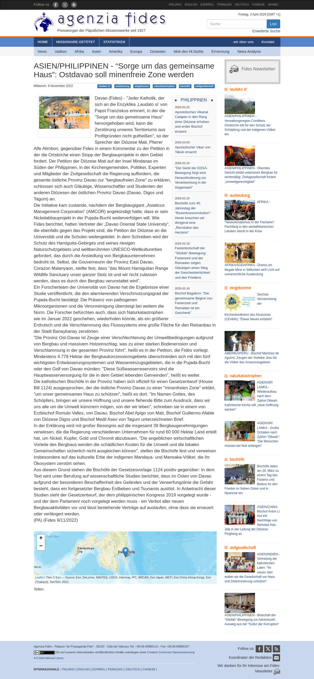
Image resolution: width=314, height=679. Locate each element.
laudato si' (104, 86)
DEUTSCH (242, 4)
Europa (136, 51)
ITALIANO (175, 4)
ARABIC (273, 4)
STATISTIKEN (114, 42)
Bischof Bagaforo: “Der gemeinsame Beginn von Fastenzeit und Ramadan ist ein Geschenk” (193, 303)
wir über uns (243, 42)
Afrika (79, 51)
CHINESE (258, 4)
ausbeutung (122, 86)
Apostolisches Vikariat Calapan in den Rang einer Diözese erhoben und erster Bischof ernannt (192, 121)
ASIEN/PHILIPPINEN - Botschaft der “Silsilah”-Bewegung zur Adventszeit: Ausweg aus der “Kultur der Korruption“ (252, 619)
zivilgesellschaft (204, 86)
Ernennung (220, 51)
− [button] (40, 546)
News (42, 51)
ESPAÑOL (207, 4)
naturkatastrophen (164, 86)
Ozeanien (158, 51)
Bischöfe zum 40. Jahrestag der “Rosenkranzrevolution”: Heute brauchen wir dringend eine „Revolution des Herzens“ (193, 217)
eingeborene (142, 86)
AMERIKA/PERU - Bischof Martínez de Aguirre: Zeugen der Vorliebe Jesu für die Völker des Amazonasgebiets (252, 357)
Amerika (115, 51)
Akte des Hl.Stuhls (188, 51)
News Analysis (249, 51)
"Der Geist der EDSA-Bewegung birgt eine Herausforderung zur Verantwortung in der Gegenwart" (191, 177)
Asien (96, 51)
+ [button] (40, 538)
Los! (273, 24)
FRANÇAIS (224, 4)
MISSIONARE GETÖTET (75, 42)
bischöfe (185, 86)
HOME (43, 42)
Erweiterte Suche (266, 31)
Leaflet (39, 577)
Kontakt (268, 42)
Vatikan (61, 51)
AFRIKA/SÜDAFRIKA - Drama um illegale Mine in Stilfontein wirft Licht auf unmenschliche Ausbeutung (252, 269)
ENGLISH (191, 4)
